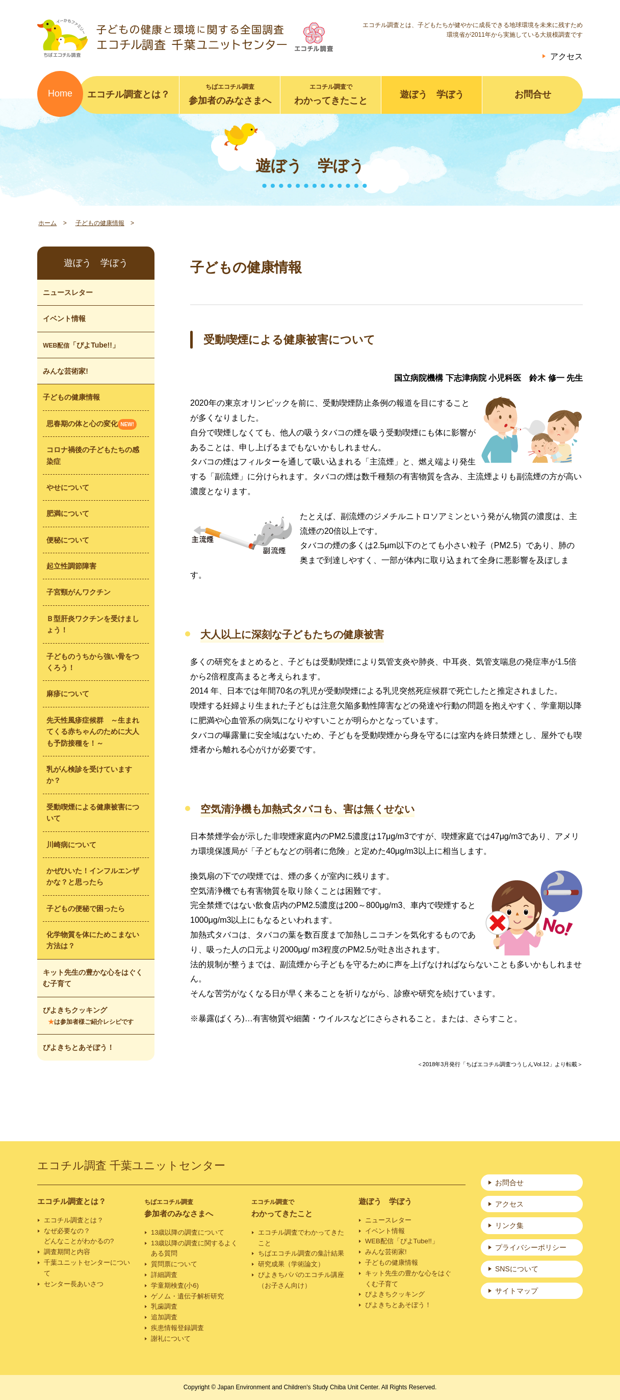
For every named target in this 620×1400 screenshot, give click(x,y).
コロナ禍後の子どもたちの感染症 (92, 455)
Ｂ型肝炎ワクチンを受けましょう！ (92, 624)
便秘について (67, 540)
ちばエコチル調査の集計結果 (301, 1253)
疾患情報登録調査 (177, 1328)
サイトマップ (516, 1291)
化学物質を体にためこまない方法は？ (92, 940)
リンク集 (509, 1225)
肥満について (67, 513)
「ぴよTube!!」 (81, 345)
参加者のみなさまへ (230, 94)
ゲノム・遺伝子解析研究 (187, 1296)
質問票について (174, 1264)
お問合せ (532, 94)
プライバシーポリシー (530, 1247)
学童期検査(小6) (175, 1285)
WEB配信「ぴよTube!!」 (401, 1241)
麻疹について (67, 694)
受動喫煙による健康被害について (92, 812)
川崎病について (71, 845)
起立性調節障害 (71, 566)
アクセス (566, 56)
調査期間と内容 (67, 1252)
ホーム (47, 223)
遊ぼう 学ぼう (432, 94)
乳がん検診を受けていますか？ (89, 774)
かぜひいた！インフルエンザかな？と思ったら (92, 876)
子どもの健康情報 (99, 223)
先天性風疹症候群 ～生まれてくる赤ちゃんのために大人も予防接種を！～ (92, 731)
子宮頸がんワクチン (78, 592)
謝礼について (171, 1338)
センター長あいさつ (74, 1284)
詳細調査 (164, 1275)
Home (60, 93)
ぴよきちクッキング (88, 1015)
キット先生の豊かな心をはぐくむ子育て (93, 978)
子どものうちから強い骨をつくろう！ (92, 662)
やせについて (67, 487)
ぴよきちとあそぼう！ (78, 1047)
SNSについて (516, 1269)
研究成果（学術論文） (291, 1264)
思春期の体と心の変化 (91, 424)
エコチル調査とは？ (128, 94)
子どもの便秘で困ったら (85, 908)
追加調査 (164, 1317)
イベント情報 (64, 318)
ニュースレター (68, 292)
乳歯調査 (164, 1306)
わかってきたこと (331, 94)
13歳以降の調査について (187, 1232)
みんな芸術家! (65, 371)
